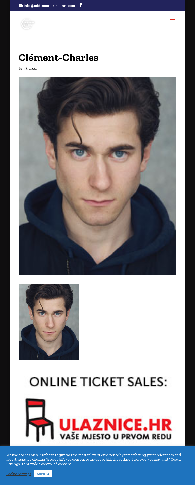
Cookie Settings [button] (18, 474)
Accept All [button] (43, 473)
